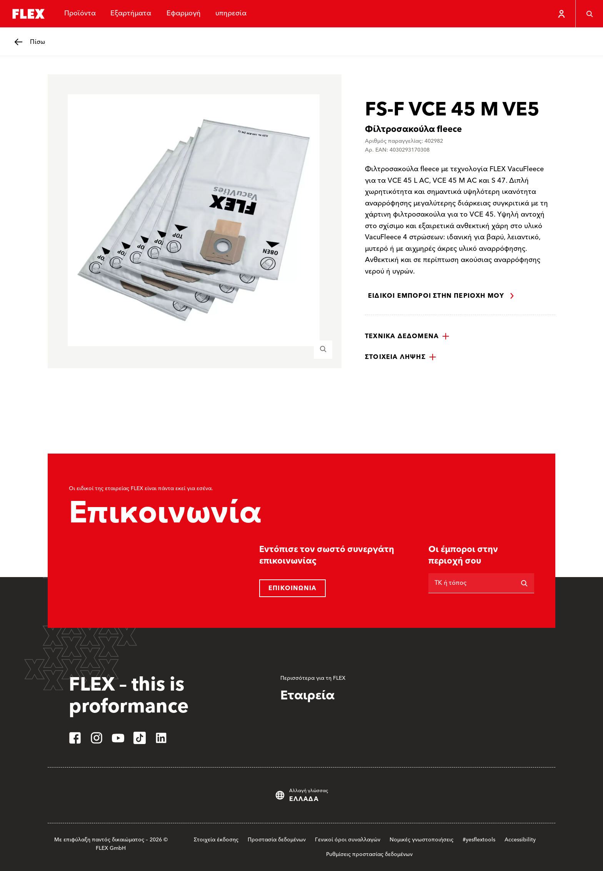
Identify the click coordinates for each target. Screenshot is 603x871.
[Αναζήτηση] (524, 583)
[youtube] (118, 738)
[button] (407, 336)
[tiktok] (139, 738)
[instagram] (96, 738)
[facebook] (75, 738)
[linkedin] (161, 738)
